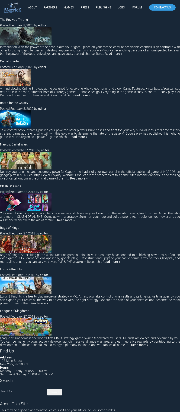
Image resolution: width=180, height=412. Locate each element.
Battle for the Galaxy (14, 103)
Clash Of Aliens (10, 186)
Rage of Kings (9, 228)
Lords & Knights (11, 269)
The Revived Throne (14, 19)
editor (42, 25)
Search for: (7, 391)
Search (55, 392)
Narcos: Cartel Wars (14, 144)
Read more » (113, 53)
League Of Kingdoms (14, 311)
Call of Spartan (10, 61)
